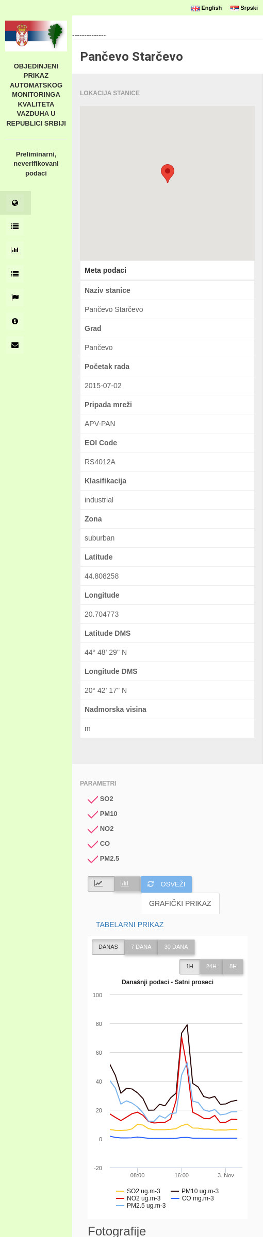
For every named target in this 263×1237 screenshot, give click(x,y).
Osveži (166, 884)
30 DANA (176, 947)
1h (189, 966)
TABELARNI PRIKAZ (129, 924)
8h (233, 966)
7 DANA (141, 947)
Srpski (244, 8)
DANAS (108, 947)
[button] (167, 173)
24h (211, 966)
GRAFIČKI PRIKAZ (180, 903)
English (206, 8)
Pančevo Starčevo (131, 56)
